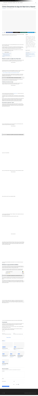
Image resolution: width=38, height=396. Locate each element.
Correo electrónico (4, 382)
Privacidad (14, 2)
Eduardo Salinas (4, 8)
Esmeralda (27, 53)
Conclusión (3, 56)
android (10, 8)
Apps (16, 2)
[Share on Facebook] (9, 32)
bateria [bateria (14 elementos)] (32, 36)
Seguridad (21, 2)
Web (14, 382)
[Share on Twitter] (16, 32)
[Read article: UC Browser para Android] (7, 346)
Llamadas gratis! (5, 2)
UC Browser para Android (5, 349)
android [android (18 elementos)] (30, 36)
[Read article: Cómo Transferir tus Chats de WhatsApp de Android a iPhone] (13, 353)
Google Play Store (15, 93)
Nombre (3, 379)
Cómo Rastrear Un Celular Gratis (31, 53)
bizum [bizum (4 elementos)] (34, 36)
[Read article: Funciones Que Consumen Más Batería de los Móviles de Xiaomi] (5, 362)
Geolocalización (10, 2)
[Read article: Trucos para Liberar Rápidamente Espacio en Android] (19, 346)
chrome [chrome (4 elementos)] (26, 37)
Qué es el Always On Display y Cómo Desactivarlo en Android (11, 72)
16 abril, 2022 (7, 357)
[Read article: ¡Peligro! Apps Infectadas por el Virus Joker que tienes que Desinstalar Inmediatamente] (21, 353)
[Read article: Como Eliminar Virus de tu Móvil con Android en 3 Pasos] (5, 353)
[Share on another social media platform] (35, 32)
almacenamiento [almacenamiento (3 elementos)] (27, 36)
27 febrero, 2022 (8, 8)
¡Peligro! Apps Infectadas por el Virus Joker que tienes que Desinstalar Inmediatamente (20, 357)
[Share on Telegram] (30, 32)
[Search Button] (35, 2)
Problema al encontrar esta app (6, 54)
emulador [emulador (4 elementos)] (34, 37)
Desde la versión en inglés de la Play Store (6, 53)
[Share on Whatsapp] (23, 32)
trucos (12, 8)
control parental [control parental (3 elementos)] (29, 37)
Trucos (18, 2)
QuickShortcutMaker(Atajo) (9, 271)
